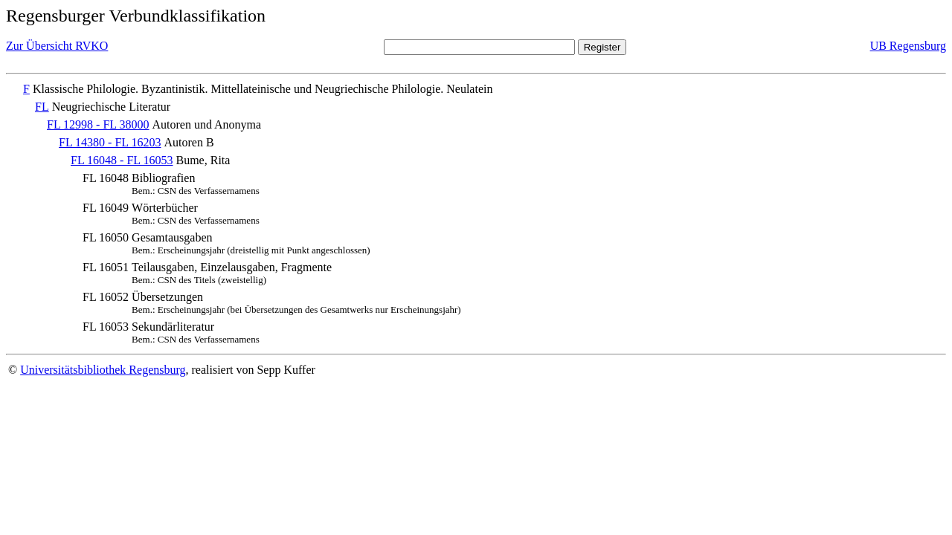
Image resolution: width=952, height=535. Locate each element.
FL (42, 106)
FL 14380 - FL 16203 (110, 142)
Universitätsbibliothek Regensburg (102, 369)
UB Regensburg (908, 45)
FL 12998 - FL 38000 (98, 124)
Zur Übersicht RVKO (57, 45)
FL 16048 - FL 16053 (122, 160)
